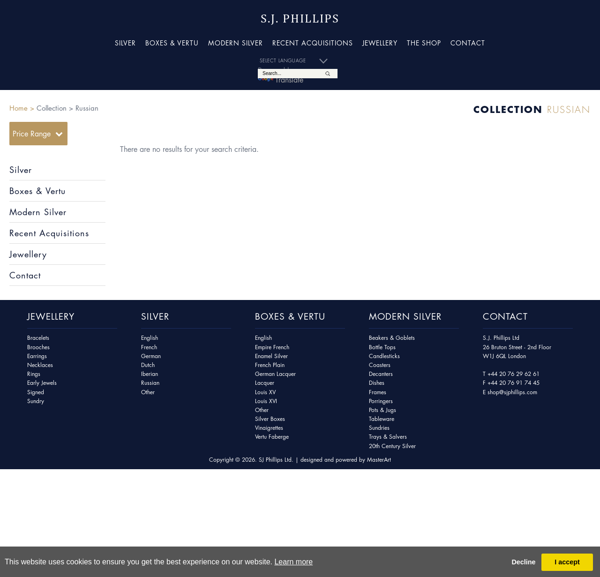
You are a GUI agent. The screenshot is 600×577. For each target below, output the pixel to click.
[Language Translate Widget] (298, 61)
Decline (523, 562)
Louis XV (265, 392)
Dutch (148, 365)
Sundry (35, 401)
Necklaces (40, 365)
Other (148, 392)
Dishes (376, 383)
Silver (125, 42)
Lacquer (264, 383)
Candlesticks (384, 356)
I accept (567, 562)
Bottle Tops (382, 347)
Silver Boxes (270, 419)
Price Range (32, 133)
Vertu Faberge (272, 437)
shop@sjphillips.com (512, 392)
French (149, 347)
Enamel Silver (271, 356)
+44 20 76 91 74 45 (514, 383)
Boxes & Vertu (172, 42)
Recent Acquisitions (312, 42)
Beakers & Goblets (392, 338)
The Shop (424, 42)
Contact (467, 42)
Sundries (379, 428)
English (149, 338)
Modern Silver (235, 42)
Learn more (293, 562)
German (151, 356)
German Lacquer (275, 374)
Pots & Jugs (382, 410)
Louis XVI (266, 401)
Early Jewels (42, 383)
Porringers (381, 401)
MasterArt (379, 460)
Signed (35, 392)
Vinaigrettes (269, 428)
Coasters (379, 365)
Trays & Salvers (388, 437)
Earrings (37, 356)
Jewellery (380, 42)
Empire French (272, 347)
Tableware (381, 419)
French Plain (270, 365)
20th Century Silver (392, 446)
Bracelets (38, 338)
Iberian (149, 374)
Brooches (38, 347)
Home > (21, 107)
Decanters (381, 374)
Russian (150, 383)
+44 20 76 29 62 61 (514, 374)
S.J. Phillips (300, 18)
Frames (377, 392)
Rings (33, 374)
